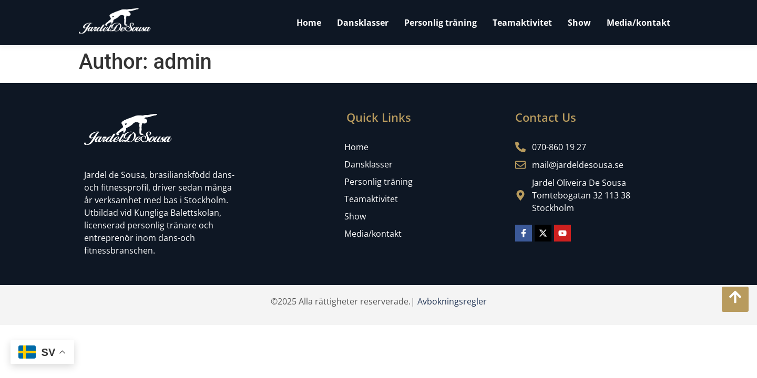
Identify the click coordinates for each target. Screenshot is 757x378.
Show (579, 22)
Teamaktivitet (522, 22)
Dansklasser (362, 22)
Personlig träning (440, 22)
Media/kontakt (638, 22)
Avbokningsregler (452, 301)
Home (308, 22)
